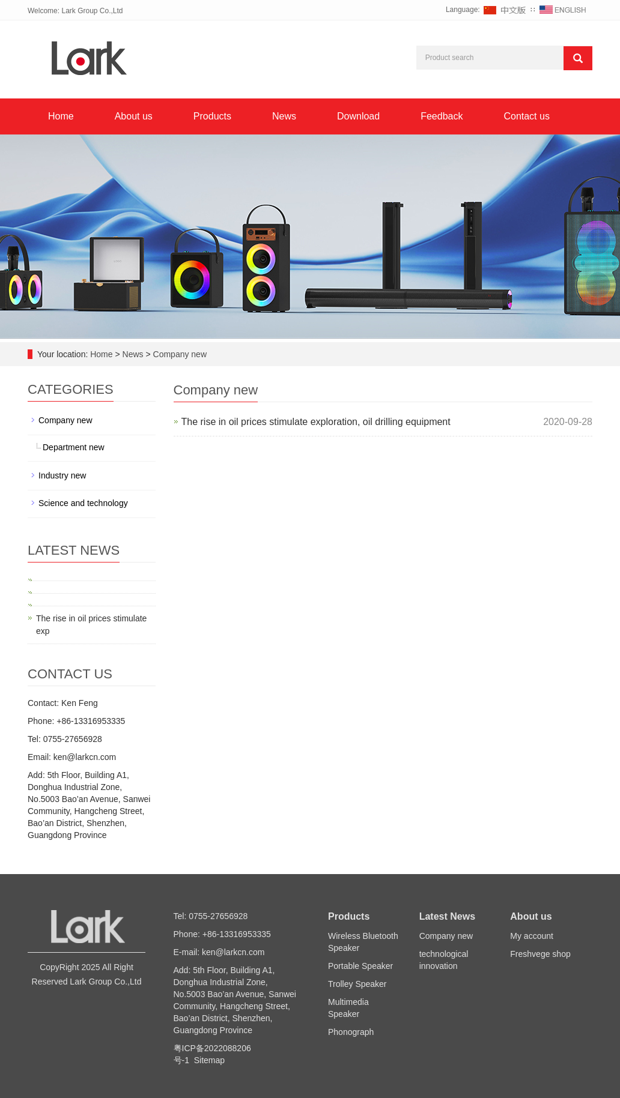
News (284, 116)
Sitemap (209, 1060)
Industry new (62, 475)
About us (134, 116)
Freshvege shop (540, 954)
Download (358, 116)
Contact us (526, 116)
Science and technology (83, 503)
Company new (179, 354)
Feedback (442, 116)
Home (61, 116)
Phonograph (351, 1032)
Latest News (447, 916)
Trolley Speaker (357, 984)
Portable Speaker (360, 966)
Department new (74, 447)
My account (531, 936)
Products (212, 116)
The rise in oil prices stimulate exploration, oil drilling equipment (316, 422)
